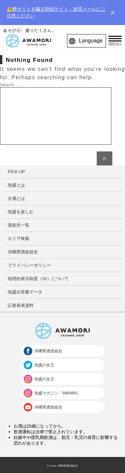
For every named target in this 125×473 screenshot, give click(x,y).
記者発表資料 (21, 305)
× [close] (112, 13)
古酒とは (16, 198)
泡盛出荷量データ (25, 291)
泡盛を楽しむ (21, 211)
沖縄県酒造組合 (23, 251)
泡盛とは (16, 185)
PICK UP (16, 171)
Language (87, 40)
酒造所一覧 (18, 225)
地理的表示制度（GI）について (38, 278)
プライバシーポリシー (29, 265)
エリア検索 (18, 238)
